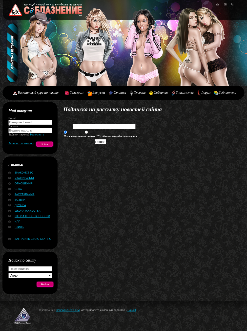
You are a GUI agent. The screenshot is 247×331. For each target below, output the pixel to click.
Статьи (120, 92)
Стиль (19, 226)
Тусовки (139, 92)
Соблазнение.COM (68, 310)
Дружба (20, 205)
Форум (205, 92)
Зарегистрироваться (21, 143)
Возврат (21, 199)
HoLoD (131, 310)
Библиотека (227, 92)
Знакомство (24, 172)
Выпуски (98, 92)
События (161, 92)
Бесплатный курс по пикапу (38, 92)
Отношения (24, 183)
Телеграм (76, 92)
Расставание (24, 194)
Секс (18, 188)
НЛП (17, 221)
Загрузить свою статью (33, 238)
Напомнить (37, 134)
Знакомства (185, 92)
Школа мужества (28, 210)
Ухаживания (24, 178)
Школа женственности (32, 216)
